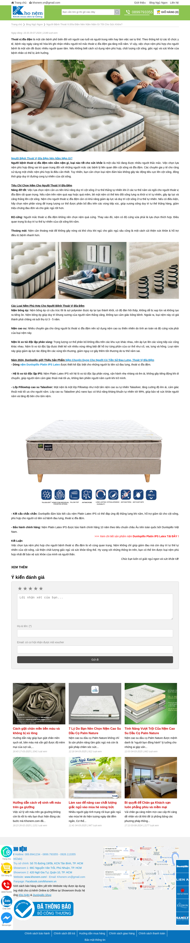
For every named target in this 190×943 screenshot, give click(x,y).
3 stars (30, 588)
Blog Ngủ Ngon (158, 2)
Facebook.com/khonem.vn (41, 881)
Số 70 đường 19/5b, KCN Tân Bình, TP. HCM (56, 863)
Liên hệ (174, 2)
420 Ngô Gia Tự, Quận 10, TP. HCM (51, 872)
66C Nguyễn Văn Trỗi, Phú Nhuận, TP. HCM (56, 867)
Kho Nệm (24, 894)
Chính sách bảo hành (37, 933)
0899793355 (141, 12)
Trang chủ (21, 2)
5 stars (40, 588)
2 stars (25, 588)
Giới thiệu (140, 2)
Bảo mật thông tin (95, 939)
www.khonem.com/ (36, 876)
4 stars (35, 588)
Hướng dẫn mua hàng (92, 933)
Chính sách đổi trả (64, 933)
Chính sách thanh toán (152, 933)
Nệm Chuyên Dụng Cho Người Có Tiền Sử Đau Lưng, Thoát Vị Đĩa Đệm (110, 360)
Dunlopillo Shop (42, 894)
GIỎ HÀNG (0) (170, 12)
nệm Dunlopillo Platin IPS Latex (40, 364)
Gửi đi (95, 659)
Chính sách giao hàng (122, 933)
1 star (19, 588)
